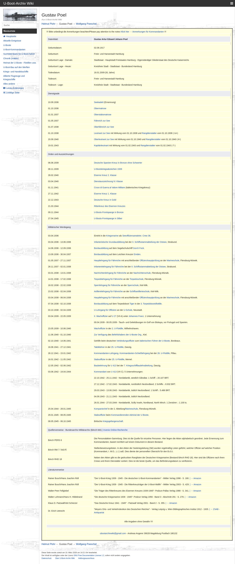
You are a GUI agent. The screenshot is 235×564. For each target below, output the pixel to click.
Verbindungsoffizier (125, 341)
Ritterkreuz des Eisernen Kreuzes (109, 206)
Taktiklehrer (99, 347)
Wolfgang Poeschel (86, 24)
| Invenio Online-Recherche (115, 430)
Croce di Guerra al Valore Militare (109, 187)
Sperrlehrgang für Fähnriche (107, 285)
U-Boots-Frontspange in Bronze (108, 212)
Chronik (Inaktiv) (11, 58)
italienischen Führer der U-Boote (155, 341)
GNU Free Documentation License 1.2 (89, 555)
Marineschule (173, 260)
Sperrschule (133, 285)
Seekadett (98, 102)
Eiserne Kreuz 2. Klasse (105, 175)
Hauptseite (11, 36)
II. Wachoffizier (101, 316)
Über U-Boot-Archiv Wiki (65, 558)
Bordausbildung (101, 248)
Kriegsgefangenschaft (113, 421)
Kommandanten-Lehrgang (106, 353)
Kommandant (100, 371)
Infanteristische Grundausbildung (109, 242)
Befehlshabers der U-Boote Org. (127, 334)
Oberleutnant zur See (104, 139)
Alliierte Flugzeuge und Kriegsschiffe (14, 77)
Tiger (131, 303)
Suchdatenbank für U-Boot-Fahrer (19, 54)
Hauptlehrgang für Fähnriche (107, 260)
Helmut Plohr (48, 24)
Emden (137, 254)
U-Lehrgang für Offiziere (105, 310)
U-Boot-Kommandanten (14, 49)
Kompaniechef (100, 409)
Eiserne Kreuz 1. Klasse (105, 193)
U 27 (114, 316)
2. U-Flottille (117, 328)
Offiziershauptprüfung (150, 260)
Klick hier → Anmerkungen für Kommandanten (142, 31)
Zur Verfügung (100, 334)
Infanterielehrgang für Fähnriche (109, 266)
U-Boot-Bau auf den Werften (16, 67)
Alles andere (9, 84)
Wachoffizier (99, 328)
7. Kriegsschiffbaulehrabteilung (138, 365)
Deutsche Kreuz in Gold (105, 200)
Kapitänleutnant (101, 145)
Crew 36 (146, 235)
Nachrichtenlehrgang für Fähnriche (110, 273)
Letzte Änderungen (15, 88)
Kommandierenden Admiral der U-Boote (129, 415)
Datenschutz (47, 558)
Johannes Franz (136, 316)
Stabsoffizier (100, 359)
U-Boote (7, 45)
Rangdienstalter (149, 133)
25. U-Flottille (117, 347)
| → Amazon (195, 478)
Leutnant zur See (102, 133)
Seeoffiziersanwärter (131, 235)
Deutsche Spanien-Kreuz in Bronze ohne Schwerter (118, 163)
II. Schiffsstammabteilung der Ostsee (149, 242)
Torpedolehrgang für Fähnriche (108, 279)
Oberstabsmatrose (102, 114)
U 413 (113, 365)
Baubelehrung (100, 365)
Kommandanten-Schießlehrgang (135, 353)
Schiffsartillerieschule (139, 291)
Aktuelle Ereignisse (12, 40)
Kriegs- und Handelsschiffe (15, 71)
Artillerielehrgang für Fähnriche (108, 291)
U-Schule (128, 310)
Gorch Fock (138, 248)
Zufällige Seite (12, 92)
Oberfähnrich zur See (104, 127)
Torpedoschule (136, 279)
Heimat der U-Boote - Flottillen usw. (19, 63)
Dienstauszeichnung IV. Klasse (108, 181)
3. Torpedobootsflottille (151, 303)
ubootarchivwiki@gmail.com (113, 533)
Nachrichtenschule (142, 273)
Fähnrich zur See (102, 120)
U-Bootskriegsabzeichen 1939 (108, 169)
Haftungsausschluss (86, 558)
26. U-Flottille (163, 353)
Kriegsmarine (112, 235)
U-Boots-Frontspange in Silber (108, 218)
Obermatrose (100, 108)
